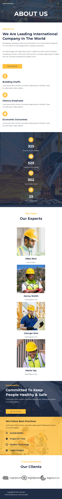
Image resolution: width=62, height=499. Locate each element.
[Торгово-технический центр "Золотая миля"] (8, 3)
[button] (12, 66)
